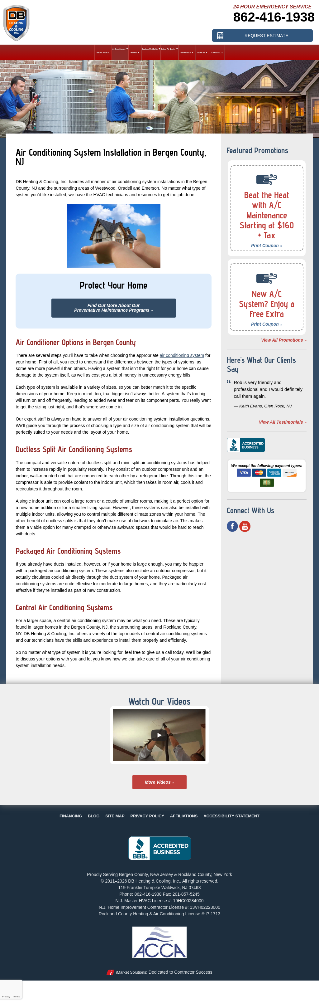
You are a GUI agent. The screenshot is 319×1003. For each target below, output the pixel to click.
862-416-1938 (274, 17)
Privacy (6, 996)
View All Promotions (282, 340)
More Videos (158, 782)
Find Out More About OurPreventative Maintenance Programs (111, 308)
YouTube (244, 526)
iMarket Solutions (131, 972)
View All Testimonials (281, 422)
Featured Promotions (257, 150)
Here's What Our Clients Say (261, 364)
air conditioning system (182, 355)
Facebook (232, 526)
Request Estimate (266, 35)
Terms (16, 996)
